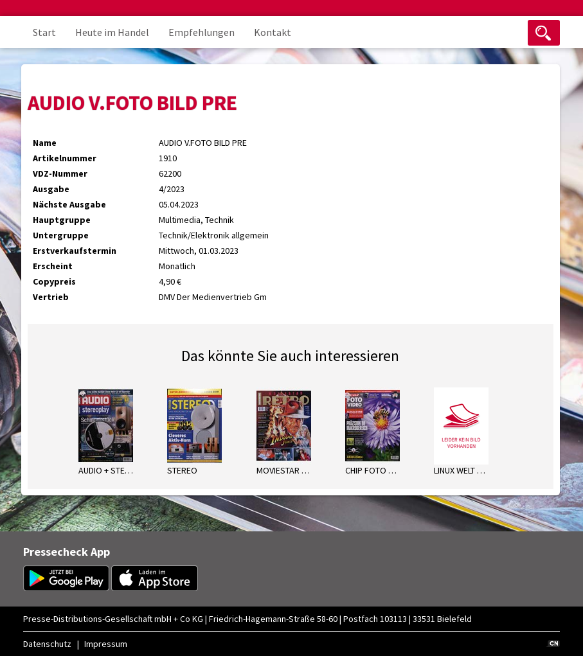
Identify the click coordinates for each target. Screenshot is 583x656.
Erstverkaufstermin (74, 250)
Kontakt (272, 32)
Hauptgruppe (62, 220)
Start (44, 32)
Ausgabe (51, 189)
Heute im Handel (112, 32)
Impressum (105, 644)
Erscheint (53, 266)
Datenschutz (47, 644)
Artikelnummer (64, 158)
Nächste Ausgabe (69, 204)
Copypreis (54, 281)
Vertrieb (51, 297)
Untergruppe (61, 235)
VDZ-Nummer (60, 173)
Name (45, 142)
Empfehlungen (201, 32)
